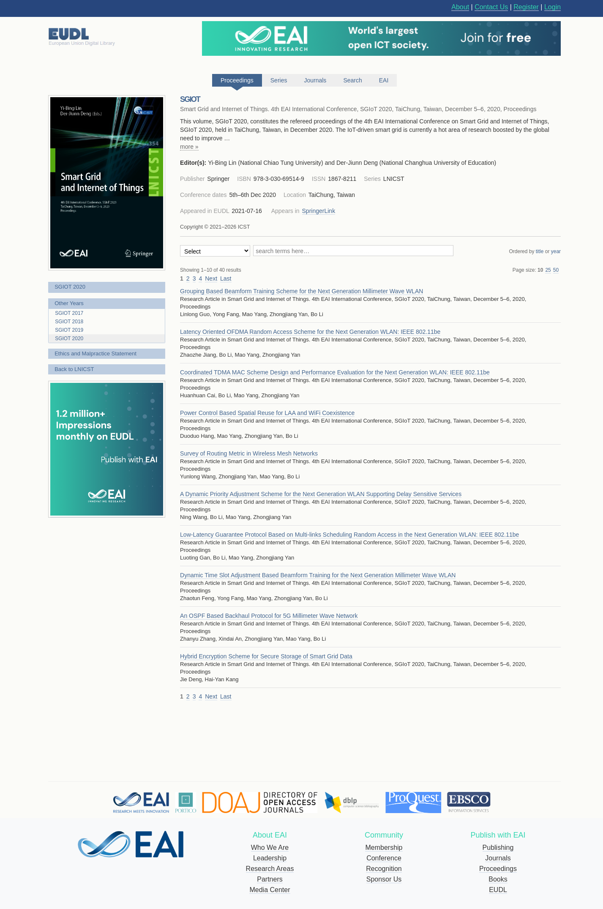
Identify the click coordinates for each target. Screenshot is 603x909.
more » (189, 146)
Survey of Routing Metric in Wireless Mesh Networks (249, 453)
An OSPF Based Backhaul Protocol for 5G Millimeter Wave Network (268, 615)
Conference (383, 858)
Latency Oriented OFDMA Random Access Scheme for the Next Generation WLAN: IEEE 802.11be (310, 331)
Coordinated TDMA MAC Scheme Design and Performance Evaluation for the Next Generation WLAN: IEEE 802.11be (335, 372)
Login (552, 7)
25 (548, 270)
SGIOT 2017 (69, 313)
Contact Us (491, 7)
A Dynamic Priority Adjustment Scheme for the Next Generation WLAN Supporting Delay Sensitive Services (320, 494)
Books (497, 879)
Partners (269, 879)
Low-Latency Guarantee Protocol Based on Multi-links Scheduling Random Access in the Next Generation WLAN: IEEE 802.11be (349, 534)
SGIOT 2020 (70, 287)
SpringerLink (319, 210)
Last (225, 278)
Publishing (498, 847)
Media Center (269, 889)
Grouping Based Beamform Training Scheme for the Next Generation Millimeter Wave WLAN (301, 291)
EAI (384, 80)
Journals (497, 858)
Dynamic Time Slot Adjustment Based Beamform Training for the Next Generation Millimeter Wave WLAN (318, 575)
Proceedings (498, 868)
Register (526, 7)
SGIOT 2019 (69, 330)
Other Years (69, 303)
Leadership (269, 858)
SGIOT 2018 (69, 322)
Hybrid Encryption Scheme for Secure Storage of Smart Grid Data (266, 656)
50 (556, 270)
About (460, 7)
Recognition (384, 868)
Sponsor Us (384, 879)
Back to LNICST (74, 369)
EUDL (498, 889)
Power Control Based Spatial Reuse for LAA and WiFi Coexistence (267, 412)
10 (540, 270)
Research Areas (270, 868)
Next (211, 278)
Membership (383, 847)
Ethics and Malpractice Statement (95, 353)
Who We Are (270, 847)
